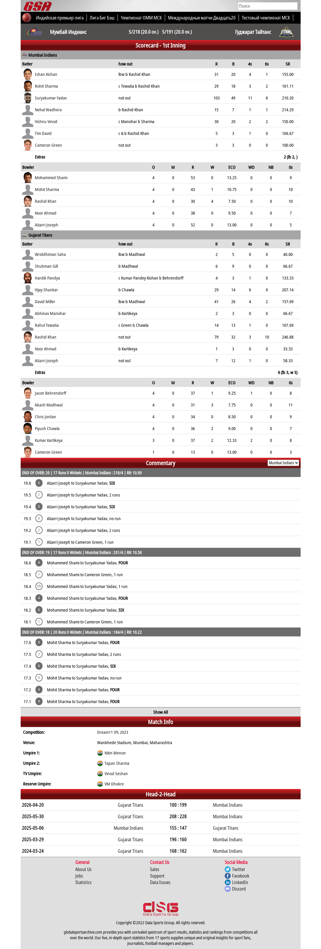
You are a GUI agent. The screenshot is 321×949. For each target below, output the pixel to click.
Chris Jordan (45, 416)
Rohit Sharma (46, 86)
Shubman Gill (46, 266)
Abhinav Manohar (50, 313)
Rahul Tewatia (47, 325)
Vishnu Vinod (46, 121)
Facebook (240, 876)
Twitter (238, 869)
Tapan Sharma (117, 763)
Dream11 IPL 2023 (112, 732)
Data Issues (160, 882)
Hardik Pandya (47, 278)
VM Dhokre (114, 784)
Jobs (79, 876)
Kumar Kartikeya (49, 440)
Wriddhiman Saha (50, 254)
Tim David (43, 133)
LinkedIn (240, 882)
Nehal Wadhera (48, 109)
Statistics (83, 882)
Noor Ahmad (45, 213)
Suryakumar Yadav (51, 98)
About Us (83, 869)
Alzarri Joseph (46, 225)
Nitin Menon (115, 753)
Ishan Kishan (46, 74)
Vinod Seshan (116, 773)
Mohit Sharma (47, 189)
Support (157, 876)
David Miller (45, 301)
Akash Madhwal (49, 405)
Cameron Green (48, 145)
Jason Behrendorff (50, 393)
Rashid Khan (45, 201)
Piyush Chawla (47, 428)
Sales (154, 869)
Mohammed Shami (51, 177)
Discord (239, 889)
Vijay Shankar (46, 290)
